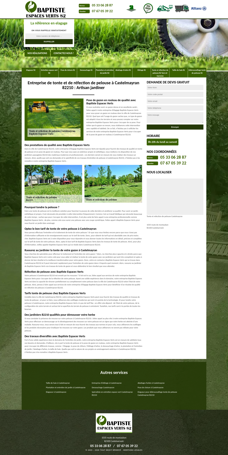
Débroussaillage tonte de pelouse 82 (197, 71)
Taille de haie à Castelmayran (58, 383)
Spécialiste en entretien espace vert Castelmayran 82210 (112, 393)
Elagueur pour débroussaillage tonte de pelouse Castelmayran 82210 (157, 393)
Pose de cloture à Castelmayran (151, 387)
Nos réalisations (37, 53)
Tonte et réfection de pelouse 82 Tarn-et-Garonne (160, 73)
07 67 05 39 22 (102, 11)
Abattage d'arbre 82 (123, 70)
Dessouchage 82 (86, 70)
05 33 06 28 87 (102, 5)
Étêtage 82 (142, 70)
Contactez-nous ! (64, 53)
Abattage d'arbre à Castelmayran (151, 383)
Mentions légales (132, 450)
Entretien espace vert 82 (49, 71)
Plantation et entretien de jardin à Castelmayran (66, 387)
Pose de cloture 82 (68, 70)
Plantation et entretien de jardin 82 (105, 71)
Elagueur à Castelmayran (56, 392)
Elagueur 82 (30, 70)
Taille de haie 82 (178, 70)
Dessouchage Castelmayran (103, 387)
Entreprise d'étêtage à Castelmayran (107, 383)
